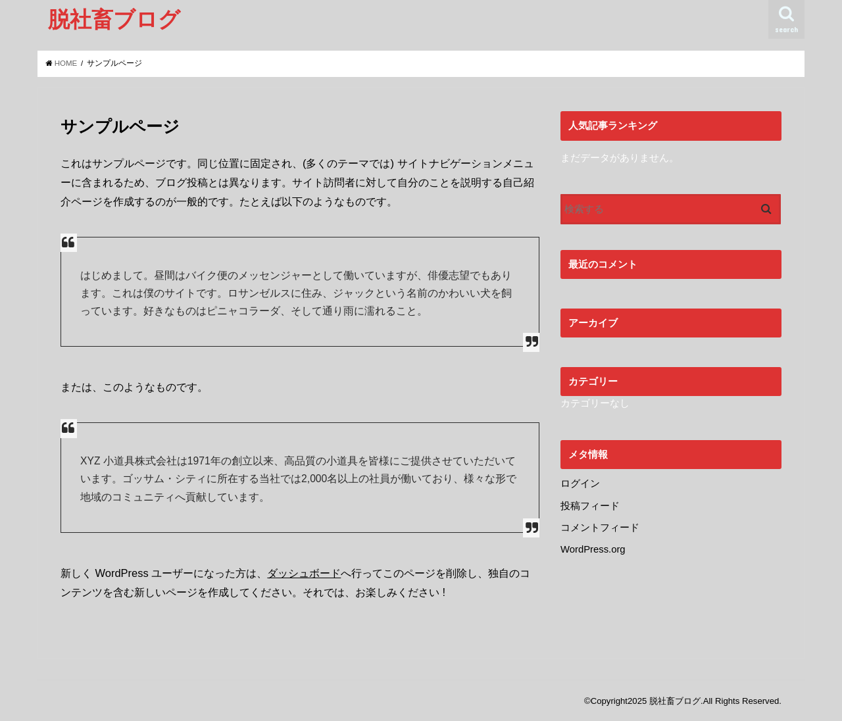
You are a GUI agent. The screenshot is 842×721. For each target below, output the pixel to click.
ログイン (580, 483)
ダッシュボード (304, 573)
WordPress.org (593, 549)
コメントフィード (599, 527)
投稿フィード (590, 506)
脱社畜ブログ (114, 19)
